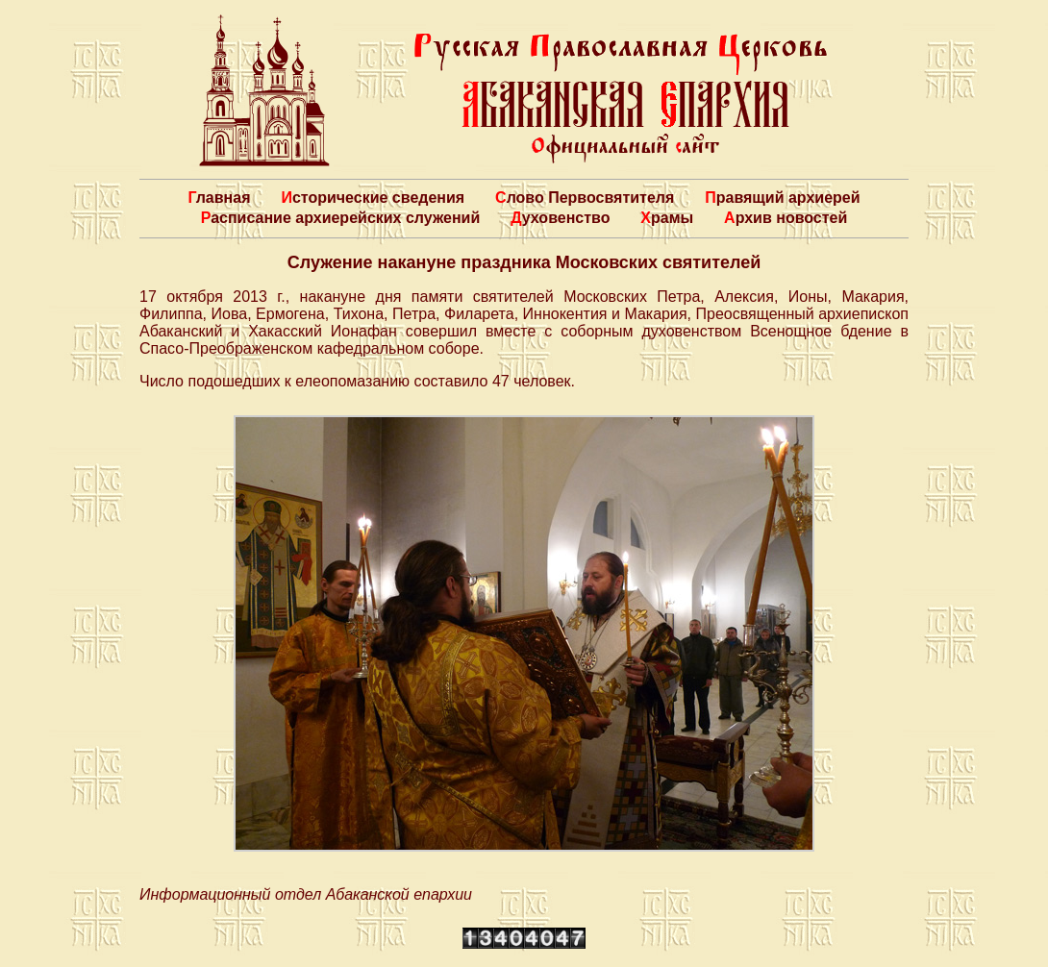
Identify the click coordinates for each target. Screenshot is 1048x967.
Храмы (666, 218)
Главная (218, 197)
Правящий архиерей (782, 197)
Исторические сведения (372, 197)
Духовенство (560, 218)
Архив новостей (785, 218)
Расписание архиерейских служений (341, 218)
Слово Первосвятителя (584, 197)
